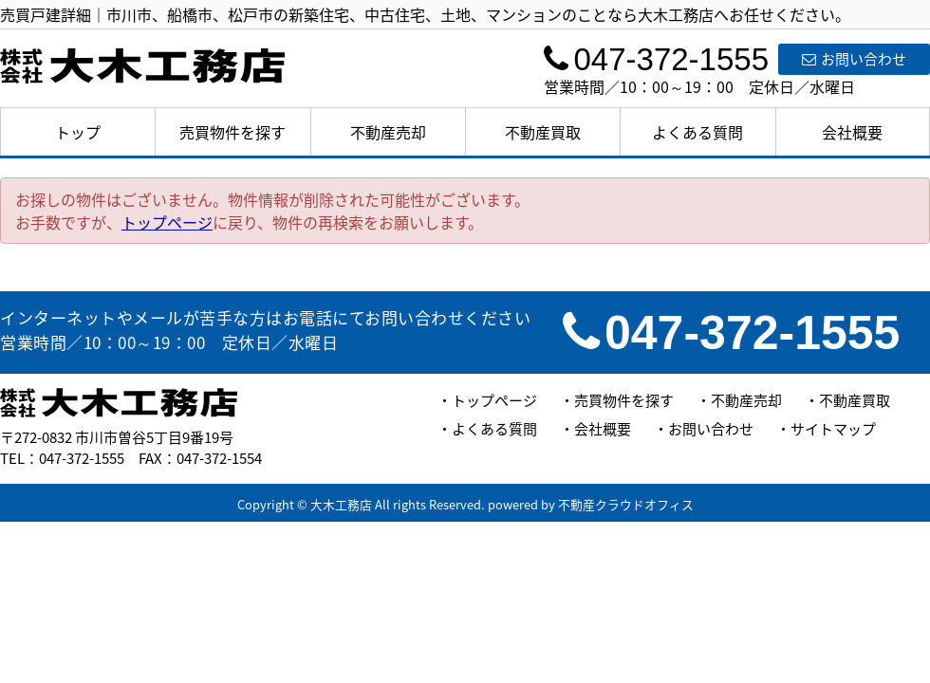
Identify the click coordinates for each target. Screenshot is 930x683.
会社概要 (852, 131)
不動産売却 (388, 131)
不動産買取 (543, 131)
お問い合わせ (854, 58)
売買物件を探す (232, 131)
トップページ (167, 222)
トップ (78, 131)
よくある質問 (697, 131)
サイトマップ (833, 428)
